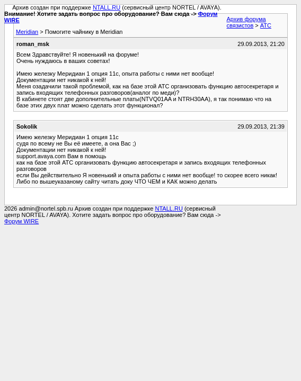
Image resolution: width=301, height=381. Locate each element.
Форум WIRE (21, 221)
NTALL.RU (106, 7)
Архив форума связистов (246, 22)
